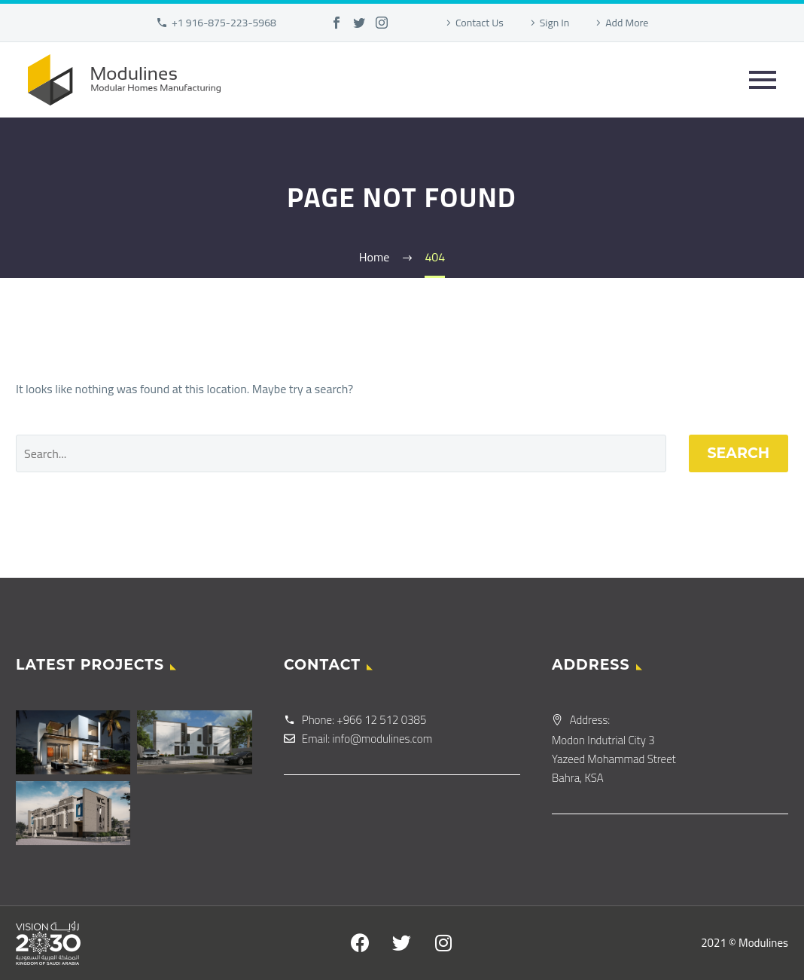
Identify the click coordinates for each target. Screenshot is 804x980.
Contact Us (479, 22)
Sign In (555, 22)
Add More (626, 22)
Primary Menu (762, 80)
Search (739, 453)
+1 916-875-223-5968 (224, 22)
